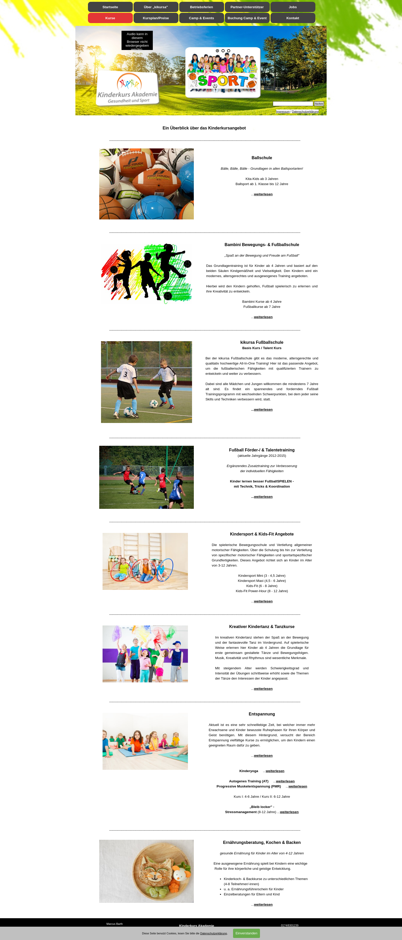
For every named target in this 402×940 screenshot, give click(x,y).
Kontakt (292, 18)
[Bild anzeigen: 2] (223, 51)
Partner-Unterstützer (247, 7)
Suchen (319, 103)
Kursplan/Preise (156, 18)
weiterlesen (263, 194)
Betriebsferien (201, 7)
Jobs (293, 7)
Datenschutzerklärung (305, 111)
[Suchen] (293, 103)
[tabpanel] (297, 111)
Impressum (283, 111)
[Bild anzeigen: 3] (229, 51)
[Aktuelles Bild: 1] (217, 51)
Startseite (110, 7)
